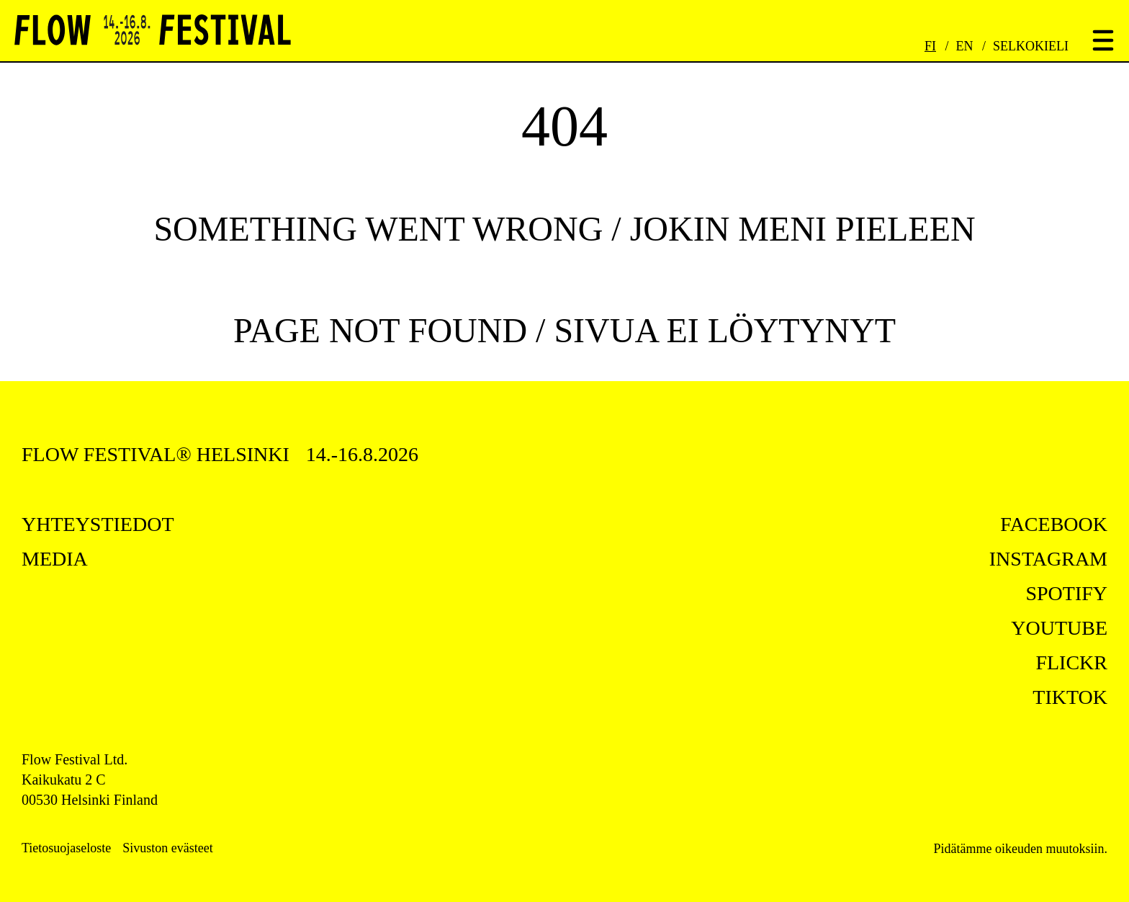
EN (964, 46)
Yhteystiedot (98, 524)
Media (55, 559)
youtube (1059, 628)
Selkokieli (1031, 46)
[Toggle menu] (1103, 41)
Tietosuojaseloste (66, 848)
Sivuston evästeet (167, 848)
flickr (1071, 662)
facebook (1053, 524)
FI (930, 46)
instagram (1048, 559)
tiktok (1070, 697)
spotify (1066, 593)
